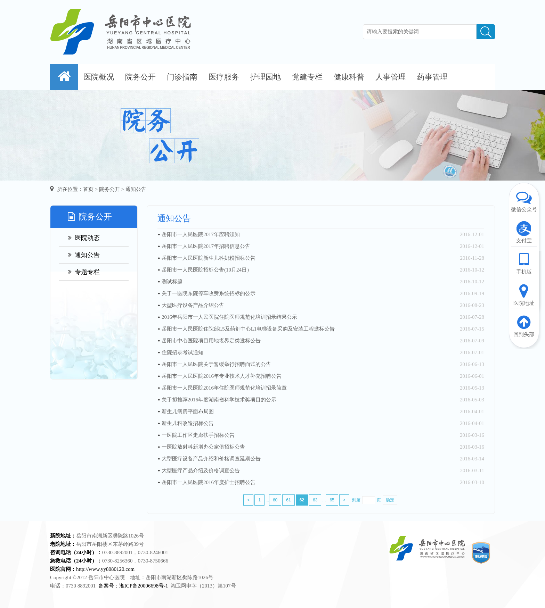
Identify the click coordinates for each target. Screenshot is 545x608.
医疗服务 (224, 77)
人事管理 (390, 77)
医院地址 (524, 294)
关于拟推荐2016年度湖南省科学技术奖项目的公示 (219, 399)
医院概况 (98, 77)
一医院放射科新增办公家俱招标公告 (203, 447)
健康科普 (349, 77)
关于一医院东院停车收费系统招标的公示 (208, 293)
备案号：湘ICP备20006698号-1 (133, 586)
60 (275, 500)
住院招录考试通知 (182, 352)
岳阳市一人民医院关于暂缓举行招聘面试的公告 (216, 364)
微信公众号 (524, 200)
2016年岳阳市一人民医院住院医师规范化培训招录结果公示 (229, 317)
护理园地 (265, 77)
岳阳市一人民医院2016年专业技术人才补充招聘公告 (222, 376)
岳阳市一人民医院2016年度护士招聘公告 (208, 482)
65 (332, 500)
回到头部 (524, 325)
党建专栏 (307, 77)
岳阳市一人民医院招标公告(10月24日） (207, 270)
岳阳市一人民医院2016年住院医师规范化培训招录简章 (224, 388)
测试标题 (172, 281)
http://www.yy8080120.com (105, 569)
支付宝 (524, 231)
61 (288, 500)
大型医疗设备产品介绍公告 (193, 305)
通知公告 (135, 189)
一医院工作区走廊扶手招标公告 (198, 435)
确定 (390, 500)
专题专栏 (84, 271)
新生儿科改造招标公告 (188, 423)
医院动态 (84, 237)
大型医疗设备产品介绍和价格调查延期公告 (211, 458)
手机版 (524, 263)
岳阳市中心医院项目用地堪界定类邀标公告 (211, 340)
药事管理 (432, 77)
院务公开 (140, 77)
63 (315, 500)
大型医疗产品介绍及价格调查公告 (201, 470)
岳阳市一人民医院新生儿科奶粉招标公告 (208, 258)
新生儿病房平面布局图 (188, 411)
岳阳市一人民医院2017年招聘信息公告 (206, 246)
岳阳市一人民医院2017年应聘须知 (201, 234)
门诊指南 (182, 77)
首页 (88, 189)
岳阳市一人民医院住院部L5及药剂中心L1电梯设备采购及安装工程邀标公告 (248, 329)
